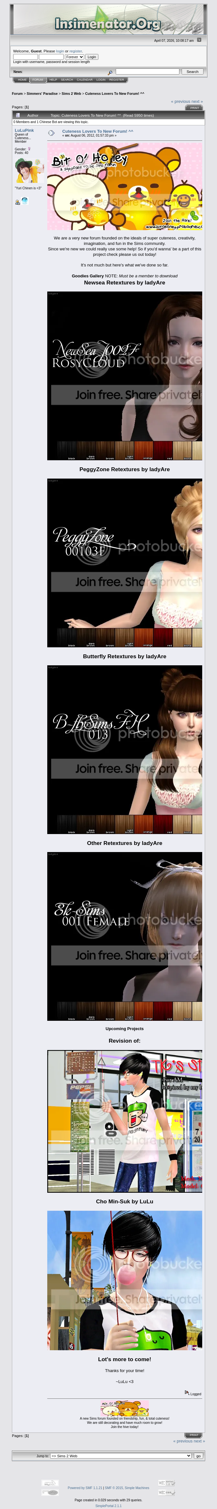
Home (22, 79)
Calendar (85, 79)
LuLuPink (24, 130)
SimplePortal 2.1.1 (108, 1506)
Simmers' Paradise (42, 93)
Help (53, 79)
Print (194, 108)
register (75, 51)
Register (116, 79)
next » (197, 101)
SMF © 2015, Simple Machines (127, 1488)
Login (100, 79)
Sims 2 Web (71, 93)
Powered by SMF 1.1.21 (85, 1488)
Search (67, 79)
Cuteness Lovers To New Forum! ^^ (114, 93)
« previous (180, 101)
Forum (37, 79)
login (60, 51)
